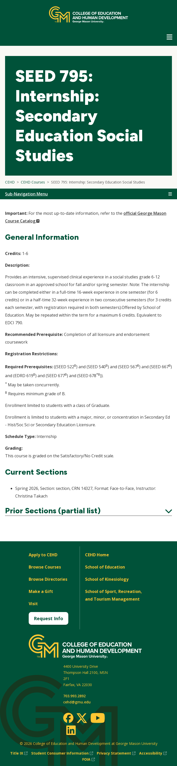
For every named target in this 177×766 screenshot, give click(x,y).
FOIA (88, 759)
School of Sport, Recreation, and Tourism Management (113, 595)
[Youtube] (97, 719)
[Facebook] (68, 718)
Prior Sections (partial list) (88, 511)
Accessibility (153, 753)
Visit (33, 603)
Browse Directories (48, 579)
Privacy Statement (116, 753)
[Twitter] (82, 718)
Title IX (19, 753)
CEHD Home (97, 555)
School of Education (105, 567)
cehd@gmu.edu (77, 702)
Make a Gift (41, 591)
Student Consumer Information (62, 753)
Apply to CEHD (43, 555)
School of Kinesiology (106, 579)
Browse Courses (45, 567)
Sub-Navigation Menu (26, 194)
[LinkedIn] (71, 730)
